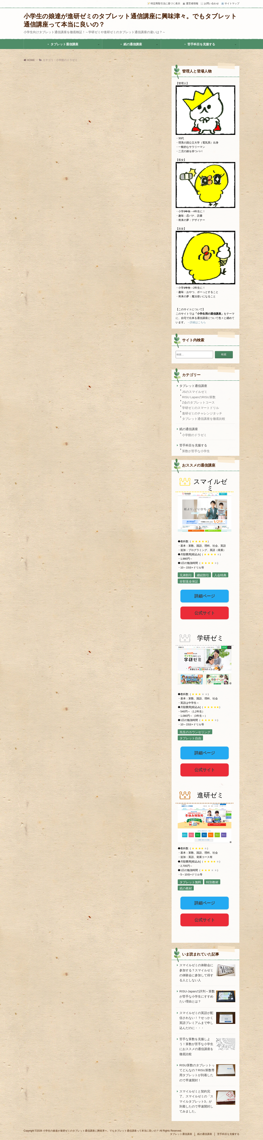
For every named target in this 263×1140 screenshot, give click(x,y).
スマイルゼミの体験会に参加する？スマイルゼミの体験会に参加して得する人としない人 (196, 972)
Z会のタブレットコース (198, 402)
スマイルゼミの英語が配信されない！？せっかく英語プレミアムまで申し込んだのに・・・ (196, 1020)
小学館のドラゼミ (194, 435)
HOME (29, 60)
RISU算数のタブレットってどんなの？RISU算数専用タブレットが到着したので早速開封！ (197, 1072)
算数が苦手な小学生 (196, 451)
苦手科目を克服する (201, 44)
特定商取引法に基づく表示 (165, 3)
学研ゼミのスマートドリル (200, 408)
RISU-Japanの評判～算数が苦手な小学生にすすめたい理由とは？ (197, 996)
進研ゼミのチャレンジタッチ (202, 413)
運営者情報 (192, 3)
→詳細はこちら (196, 322)
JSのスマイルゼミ (194, 391)
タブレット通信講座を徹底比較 (203, 418)
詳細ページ (204, 596)
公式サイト (204, 613)
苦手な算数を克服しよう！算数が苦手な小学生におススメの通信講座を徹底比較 (196, 1046)
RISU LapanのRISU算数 (199, 397)
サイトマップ (232, 3)
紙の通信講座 (132, 44)
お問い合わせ (211, 3)
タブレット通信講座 (64, 44)
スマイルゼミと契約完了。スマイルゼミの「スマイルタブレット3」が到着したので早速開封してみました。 (196, 1101)
